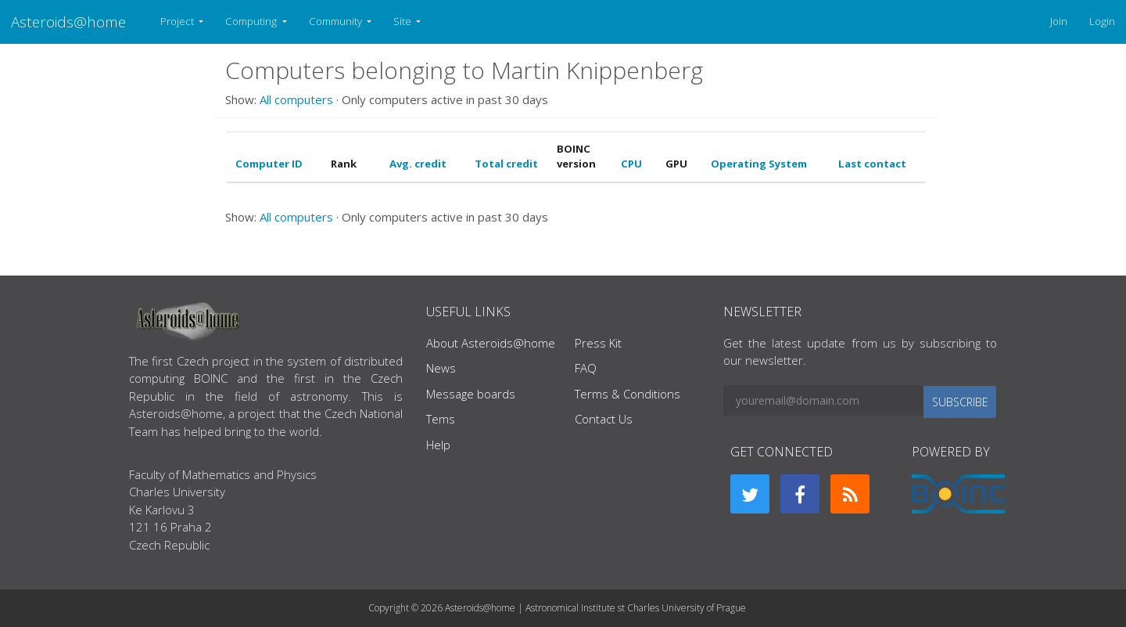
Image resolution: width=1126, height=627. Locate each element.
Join (1058, 21)
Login (1102, 21)
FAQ (586, 368)
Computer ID (269, 164)
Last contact (872, 164)
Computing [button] (252, 21)
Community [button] (336, 21)
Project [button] (178, 21)
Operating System (759, 164)
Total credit (506, 164)
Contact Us (604, 419)
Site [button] (403, 21)
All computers (296, 99)
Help (438, 444)
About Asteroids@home (490, 343)
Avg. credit (417, 164)
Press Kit (598, 343)
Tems (440, 419)
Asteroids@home (68, 21)
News (441, 368)
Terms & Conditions (627, 394)
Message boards (470, 394)
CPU (631, 164)
